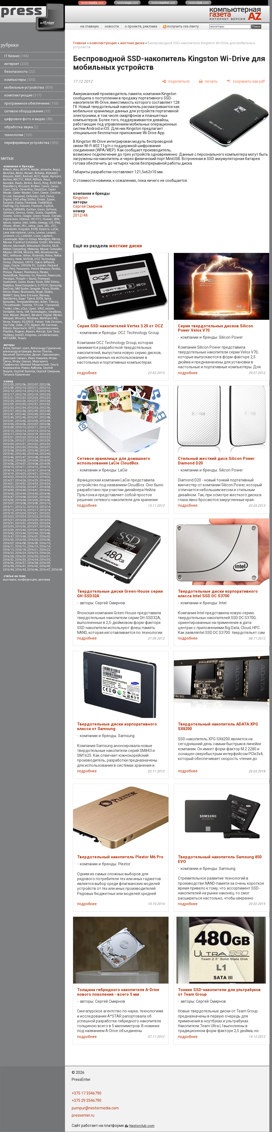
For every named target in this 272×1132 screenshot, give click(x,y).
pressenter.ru (83, 1115)
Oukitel (41, 265)
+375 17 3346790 (86, 1093)
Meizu (56, 239)
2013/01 (8, 421)
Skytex (48, 292)
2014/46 (44, 493)
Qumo (22, 282)
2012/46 (20, 417)
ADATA (25, 169)
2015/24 (20, 516)
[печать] (208, 81)
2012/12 (44, 388)
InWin (33, 222)
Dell (42, 196)
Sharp (45, 288)
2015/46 (44, 533)
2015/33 (32, 523)
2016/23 (8, 553)
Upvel (32, 308)
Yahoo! (39, 322)
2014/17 (32, 470)
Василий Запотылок (17, 354)
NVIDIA (28, 259)
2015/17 (32, 510)
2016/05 (32, 539)
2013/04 (44, 421)
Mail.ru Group (28, 239)
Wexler (57, 315)
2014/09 (44, 464)
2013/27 (20, 440)
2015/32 (20, 523)
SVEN (39, 298)
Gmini (17, 216)
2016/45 (20, 569)
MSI (37, 252)
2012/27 (32, 401)
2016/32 (8, 559)
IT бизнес (16, 56)
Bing (45, 183)
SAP (17, 288)
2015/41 (32, 530)
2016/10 (44, 543)
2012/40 (44, 411)
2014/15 (20, 470)
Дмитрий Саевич (15, 358)
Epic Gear (53, 331)
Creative (55, 193)
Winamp (20, 318)
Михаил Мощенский (34, 364)
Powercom (54, 275)
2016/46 (32, 569)
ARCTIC (18, 179)
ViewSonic (54, 312)
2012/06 (20, 384)
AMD (18, 176)
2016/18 (20, 549)
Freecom (36, 206)
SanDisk (8, 288)
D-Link (7, 196)
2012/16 (44, 391)
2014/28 (20, 480)
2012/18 (20, 394)
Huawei (48, 219)
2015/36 (20, 526)
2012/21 (8, 398)
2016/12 (20, 546)
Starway (44, 295)
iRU (24, 226)
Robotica (8, 285)
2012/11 (32, 388)
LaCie (54, 229)
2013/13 (8, 431)
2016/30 (32, 556)
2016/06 (44, 539)
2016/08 (20, 543)
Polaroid (41, 275)
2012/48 (44, 417)
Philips (7, 272)
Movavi (7, 252)
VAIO (40, 308)
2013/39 (20, 450)
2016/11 (8, 546)
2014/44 (20, 493)
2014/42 (44, 490)
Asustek (8, 183)
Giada (39, 212)
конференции (27, 579)
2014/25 (32, 477)
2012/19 (32, 394)
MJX (55, 246)
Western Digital (42, 315)
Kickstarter (10, 229)
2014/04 (32, 460)
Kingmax (30, 335)
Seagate (35, 288)
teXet (43, 302)
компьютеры (19, 80)
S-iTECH (43, 285)
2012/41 (8, 414)
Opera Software (44, 262)
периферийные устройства (31, 143)
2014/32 (20, 483)
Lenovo (40, 232)
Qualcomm (10, 282)
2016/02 (44, 536)
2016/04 (20, 539)
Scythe (25, 288)
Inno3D (19, 335)
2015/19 (8, 513)
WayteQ (25, 315)
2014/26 (44, 477)
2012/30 (20, 404)
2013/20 (44, 434)
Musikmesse (49, 252)
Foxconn (25, 206)
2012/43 (32, 414)
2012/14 (20, 391)
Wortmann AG (48, 318)
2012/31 (32, 404)
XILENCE (27, 322)
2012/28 (44, 401)
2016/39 (44, 563)
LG (17, 236)
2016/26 (44, 553)
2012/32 (44, 404)
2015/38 (44, 526)
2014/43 (8, 493)
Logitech (47, 236)
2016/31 (44, 556)
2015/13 (32, 507)
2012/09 (8, 388)
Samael (16, 348)
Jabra (31, 226)
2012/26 (20, 401)
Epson (51, 199)
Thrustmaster (11, 305)
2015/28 (20, 520)
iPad (57, 222)
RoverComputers (25, 285)
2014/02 (8, 460)
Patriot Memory (40, 268)
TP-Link (38, 305)
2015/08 (20, 503)
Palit (12, 268)
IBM (56, 219)
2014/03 (20, 460)
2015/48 (20, 536)
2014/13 (44, 467)
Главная (79, 43)
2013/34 (8, 447)
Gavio (40, 209)
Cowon (44, 193)
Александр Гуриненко (46, 348)
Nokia (49, 255)
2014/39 (8, 490)
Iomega (42, 222)
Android (28, 176)
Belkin (28, 183)
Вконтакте (20, 328)
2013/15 (32, 431)
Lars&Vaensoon (48, 335)
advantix (45, 169)
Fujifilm (48, 206)
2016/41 (20, 566)
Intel (25, 222)
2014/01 (44, 457)
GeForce (51, 209)
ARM (28, 179)
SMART (7, 295)
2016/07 (8, 543)
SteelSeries (10, 298)
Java (40, 226)
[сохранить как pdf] (246, 81)
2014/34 (44, 483)
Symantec (9, 302)
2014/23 (8, 477)
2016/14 (44, 546)
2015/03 (8, 500)
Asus (46, 179)
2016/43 (44, 566)
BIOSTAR (55, 183)
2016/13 (32, 546)
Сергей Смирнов (48, 371)
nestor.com (92, 2)
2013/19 (32, 434)
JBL (46, 226)
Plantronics (31, 272)
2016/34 (32, 559)
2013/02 (20, 421)
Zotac (19, 325)
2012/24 (44, 398)
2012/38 (20, 411)
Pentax (55, 268)
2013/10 (20, 427)
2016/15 (8, 549)
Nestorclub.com (141, 1126)
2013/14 (20, 431)
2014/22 (44, 473)
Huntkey (8, 335)
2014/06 (8, 464)
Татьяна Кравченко (16, 374)
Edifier (31, 199)
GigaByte (50, 212)
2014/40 (20, 490)
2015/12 (20, 507)
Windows (32, 318)
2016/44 (8, 569)
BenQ (37, 183)
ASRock (37, 179)
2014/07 (20, 464)
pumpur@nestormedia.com (95, 1108)
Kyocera (44, 229)
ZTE (27, 325)
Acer (16, 169)
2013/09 (8, 427)
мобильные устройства (28, 87)
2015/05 (32, 500)
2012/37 (8, 411)
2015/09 (32, 503)
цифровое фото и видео (28, 119)
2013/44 (32, 454)
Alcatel (28, 173)
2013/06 (20, 424)
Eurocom (8, 202)
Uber (16, 308)
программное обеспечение (31, 103)
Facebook (31, 202)
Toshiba (27, 305)
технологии (18, 135)
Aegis (56, 169)
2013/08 (44, 424)
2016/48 (56, 569)
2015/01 (32, 497)
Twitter (7, 308)
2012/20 (44, 394)
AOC (37, 176)
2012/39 (32, 411)
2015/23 (8, 516)
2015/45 (32, 533)
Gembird (8, 212)
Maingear (44, 239)
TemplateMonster (27, 302)
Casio (54, 186)
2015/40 (20, 530)
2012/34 (20, 407)
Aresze (41, 331)
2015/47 (8, 536)
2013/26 (8, 440)
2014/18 (44, 470)
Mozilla (28, 252)
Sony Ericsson (29, 295)
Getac (30, 212)
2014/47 (8, 497)
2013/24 (32, 437)
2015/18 (44, 510)
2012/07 (32, 384)
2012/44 (44, 414)
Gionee (7, 216)
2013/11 (32, 427)
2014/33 (32, 483)
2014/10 (8, 467)
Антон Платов (42, 351)
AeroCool (8, 173)
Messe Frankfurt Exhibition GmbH (25, 242)
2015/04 (20, 500)
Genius (20, 212)
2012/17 (8, 394)
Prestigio (8, 278)
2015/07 (8, 503)
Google (27, 216)
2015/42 (44, 530)
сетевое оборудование (27, 111)
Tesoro (22, 338)
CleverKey (25, 189)
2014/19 (8, 473)
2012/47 (32, 417)
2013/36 (32, 447)
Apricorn (55, 176)
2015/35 (8, 526)
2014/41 (32, 490)
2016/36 (8, 563)
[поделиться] (176, 81)
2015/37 (32, 526)
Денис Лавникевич (45, 354)
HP (32, 219)
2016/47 (44, 569)
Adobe (35, 169)
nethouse (16, 255)
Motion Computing (14, 249)
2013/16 (44, 431)
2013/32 (32, 444)
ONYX (29, 262)
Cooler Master (22, 193)
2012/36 (44, 407)
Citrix (14, 189)
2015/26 (44, 516)
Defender (32, 196)
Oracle (15, 265)
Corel (35, 193)
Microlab (54, 242)
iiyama (16, 222)
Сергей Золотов (24, 371)
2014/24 (20, 477)
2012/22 (20, 398)
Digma (7, 199)
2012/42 (20, 414)
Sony (16, 295)
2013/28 (32, 440)
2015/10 (44, 503)
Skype (39, 292)
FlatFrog (8, 206)
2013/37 (44, 447)
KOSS (34, 229)
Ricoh (39, 282)
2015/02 (44, 497)
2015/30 (44, 520)
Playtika (8, 331)
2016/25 (32, 553)
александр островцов (17, 351)
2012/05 (8, 384)
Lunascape (10, 239)
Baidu (19, 183)
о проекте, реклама (141, 26)
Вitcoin (7, 328)
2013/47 (20, 457)
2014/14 (8, 470)
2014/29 (32, 480)
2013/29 (44, 440)
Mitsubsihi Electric (39, 246)
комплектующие (23, 95)
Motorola (33, 249)
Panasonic (23, 268)
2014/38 (44, 487)
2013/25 (44, 437)
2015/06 (44, 500)
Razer (31, 282)
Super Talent (27, 298)
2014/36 (20, 487)
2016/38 (32, 563)
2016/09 (32, 543)
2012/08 (44, 384)
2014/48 (20, 497)
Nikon (27, 255)
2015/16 (20, 510)
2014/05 (44, 460)
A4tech (7, 169)
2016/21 (32, 549)
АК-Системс (49, 325)
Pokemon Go (27, 275)
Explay (19, 202)
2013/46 (8, 457)
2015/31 (8, 523)
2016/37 (20, 563)
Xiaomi (16, 322)
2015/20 (20, 513)
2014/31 (8, 483)
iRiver (16, 226)
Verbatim (9, 312)
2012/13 (8, 391)
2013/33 (44, 444)
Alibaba (39, 173)
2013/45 (44, 454)
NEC (6, 255)
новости (112, 26)
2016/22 (44, 549)
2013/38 (8, 450)
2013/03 (32, 421)
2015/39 (8, 530)
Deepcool (19, 196)
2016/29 (20, 556)
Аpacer (35, 325)
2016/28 (8, 556)
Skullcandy (27, 292)
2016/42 (32, 566)
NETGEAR (9, 338)
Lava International (14, 232)
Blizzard (23, 186)
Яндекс (20, 331)
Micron (7, 246)
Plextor (44, 272)
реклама (44, 579)
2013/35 (20, 447)
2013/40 (32, 450)
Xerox (6, 322)
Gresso (56, 216)
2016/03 (8, 539)
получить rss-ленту (181, 26)
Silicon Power (11, 292)
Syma (47, 298)
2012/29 (8, 404)
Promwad (44, 278)
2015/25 (32, 516)
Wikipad (8, 318)
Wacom (14, 315)
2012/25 (8, 401)
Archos (7, 179)
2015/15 (8, 510)
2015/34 (44, 523)
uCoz (24, 308)
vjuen (25, 348)
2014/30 (44, 480)
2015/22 (44, 513)
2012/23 (32, 398)
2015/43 (8, 533)
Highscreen (10, 219)
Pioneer (18, 272)
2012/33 (8, 407)
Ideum (7, 222)
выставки (9, 579)
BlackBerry (10, 186)
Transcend (52, 305)
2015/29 (32, 520)
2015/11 (8, 507)
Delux (50, 196)
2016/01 (32, 536)
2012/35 (32, 407)
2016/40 (8, 566)
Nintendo (38, 255)
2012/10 (20, 388)
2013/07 (32, 424)
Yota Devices (53, 322)
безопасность (19, 72)
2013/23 (20, 437)
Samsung (55, 285)
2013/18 (20, 434)
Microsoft (19, 246)
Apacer (30, 331)
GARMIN (19, 209)
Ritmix (55, 282)
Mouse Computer (51, 249)
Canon (45, 186)
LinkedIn (26, 236)
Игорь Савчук (21, 361)
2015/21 (32, 513)
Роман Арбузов (31, 368)
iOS (51, 222)
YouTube (9, 325)
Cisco (6, 189)
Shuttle (54, 288)
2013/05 (8, 424)
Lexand (51, 232)
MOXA (17, 252)
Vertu (19, 312)
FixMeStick (45, 202)
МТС (32, 328)
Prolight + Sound (26, 278)
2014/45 (32, 493)
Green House (41, 216)
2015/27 (8, 520)
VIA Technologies (36, 312)
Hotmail (24, 219)
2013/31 (20, 444)
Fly (16, 206)
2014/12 (32, 467)
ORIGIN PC (28, 265)
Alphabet (51, 173)
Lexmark (8, 236)
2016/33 (20, 559)
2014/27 (8, 480)
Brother (35, 186)
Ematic (41, 199)
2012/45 (8, 417)
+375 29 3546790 (86, 1100)
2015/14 (44, 507)
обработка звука (21, 127)
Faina (6, 348)
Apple (45, 176)
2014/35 (8, 487)
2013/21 (8, 437)
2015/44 (20, 533)
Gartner (31, 209)
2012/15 (32, 391)
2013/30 (8, 444)
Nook (18, 259)
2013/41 (44, 450)
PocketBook (10, 275)
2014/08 (32, 464)
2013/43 (20, 454)
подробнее (87, 373)
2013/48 (32, 457)
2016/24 (20, 553)
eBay (23, 199)
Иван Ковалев (37, 358)
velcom (49, 308)
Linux (36, 236)
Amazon (8, 176)
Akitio (19, 173)
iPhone (7, 226)
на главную (89, 26)
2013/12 (44, 427)
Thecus (53, 302)
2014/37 (32, 487)
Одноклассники (47, 328)
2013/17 (8, 434)
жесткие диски (132, 43)
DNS (16, 199)
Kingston (24, 229)
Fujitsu (7, 209)
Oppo (6, 265)
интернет (16, 64)
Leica (31, 232)
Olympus (18, 262)
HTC (38, 219)
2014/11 (20, 467)
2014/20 (20, 473)
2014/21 (32, 473)
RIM (47, 282)
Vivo (5, 315)
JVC (53, 226)
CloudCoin (40, 189)
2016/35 (44, 559)
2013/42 (8, 454)
